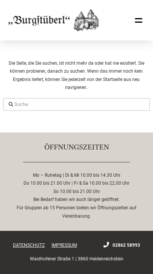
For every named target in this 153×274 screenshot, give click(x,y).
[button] (138, 20)
